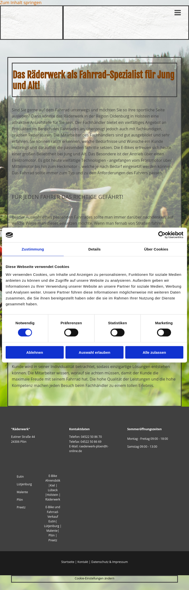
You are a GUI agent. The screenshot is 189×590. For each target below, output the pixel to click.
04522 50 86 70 (91, 437)
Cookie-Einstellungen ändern (94, 578)
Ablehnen (34, 352)
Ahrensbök (52, 480)
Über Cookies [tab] (156, 249)
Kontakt (83, 562)
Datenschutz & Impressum (109, 562)
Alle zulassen (154, 352)
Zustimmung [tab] (33, 249)
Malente (22, 492)
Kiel (52, 485)
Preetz (21, 507)
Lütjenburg (24, 484)
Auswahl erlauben (94, 352)
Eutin (21, 476)
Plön (20, 500)
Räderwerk (52, 499)
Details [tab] (94, 249)
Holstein (52, 495)
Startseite (67, 562)
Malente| (52, 531)
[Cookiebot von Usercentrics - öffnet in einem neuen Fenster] (161, 235)
